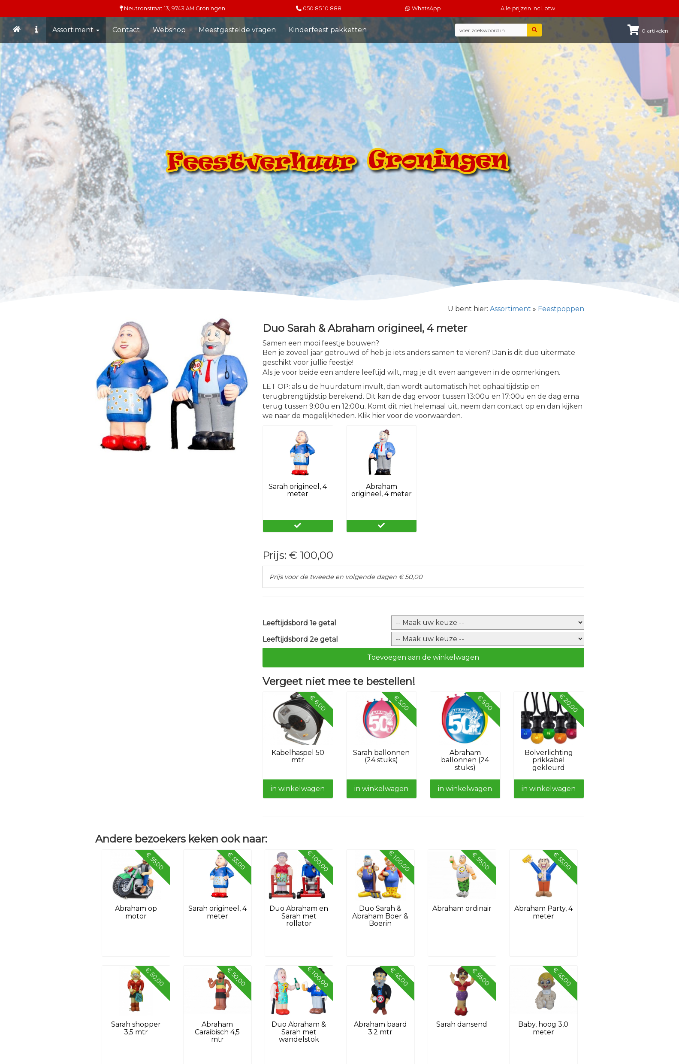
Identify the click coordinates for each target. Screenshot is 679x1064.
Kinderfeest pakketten (328, 30)
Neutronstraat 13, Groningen (172, 8)
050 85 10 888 (322, 8)
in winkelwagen (298, 789)
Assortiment (76, 30)
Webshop (169, 30)
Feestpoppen (561, 309)
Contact (126, 30)
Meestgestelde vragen (237, 30)
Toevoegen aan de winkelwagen (423, 657)
